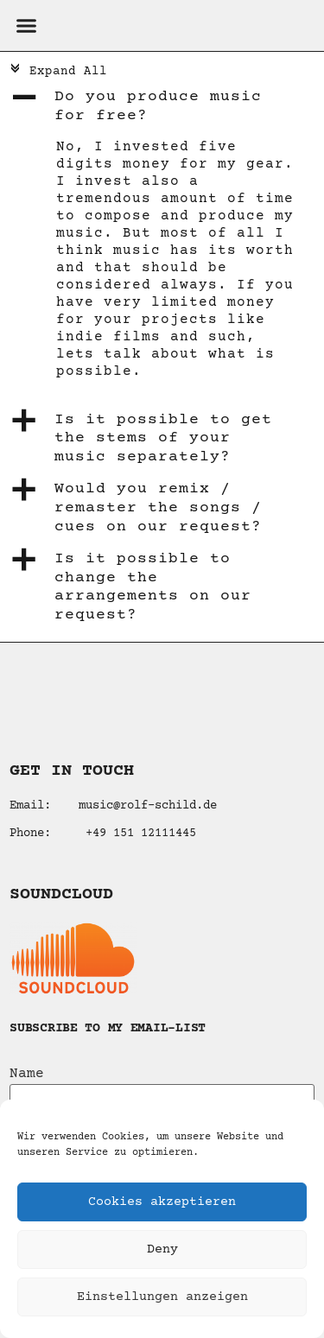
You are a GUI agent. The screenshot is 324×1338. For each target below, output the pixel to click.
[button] (26, 26)
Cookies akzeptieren (162, 1202)
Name (27, 1074)
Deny (162, 1249)
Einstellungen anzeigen (162, 1297)
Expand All (58, 72)
